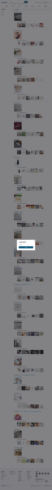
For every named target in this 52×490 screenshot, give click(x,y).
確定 (26, 247)
